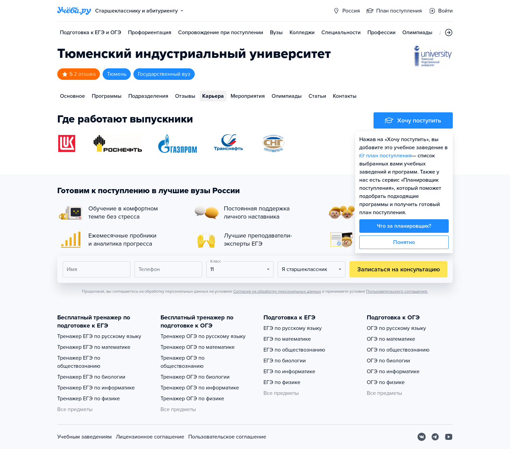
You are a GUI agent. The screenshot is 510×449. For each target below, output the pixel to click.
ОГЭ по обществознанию (398, 349)
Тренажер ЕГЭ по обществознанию (78, 362)
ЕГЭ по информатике (289, 371)
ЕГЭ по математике (287, 339)
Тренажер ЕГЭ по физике (88, 398)
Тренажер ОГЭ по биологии (195, 377)
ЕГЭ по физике (281, 382)
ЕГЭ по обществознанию (294, 349)
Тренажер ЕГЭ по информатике (96, 387)
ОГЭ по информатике (393, 371)
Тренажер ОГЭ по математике (198, 347)
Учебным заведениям (84, 436)
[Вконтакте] (422, 437)
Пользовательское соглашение (227, 436)
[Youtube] (449, 437)
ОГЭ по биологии (388, 360)
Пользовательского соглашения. (397, 291)
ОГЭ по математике (391, 339)
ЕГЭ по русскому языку (292, 328)
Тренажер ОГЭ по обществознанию (183, 362)
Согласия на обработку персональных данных (277, 291)
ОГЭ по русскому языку (396, 328)
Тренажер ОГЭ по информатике (200, 387)
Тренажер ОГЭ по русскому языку (203, 336)
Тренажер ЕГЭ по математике (93, 347)
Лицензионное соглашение (150, 436)
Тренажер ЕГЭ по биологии (91, 377)
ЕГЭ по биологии (284, 360)
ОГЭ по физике (386, 382)
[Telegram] (435, 437)
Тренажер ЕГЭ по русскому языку (99, 336)
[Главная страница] (74, 11)
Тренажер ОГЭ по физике (192, 398)
